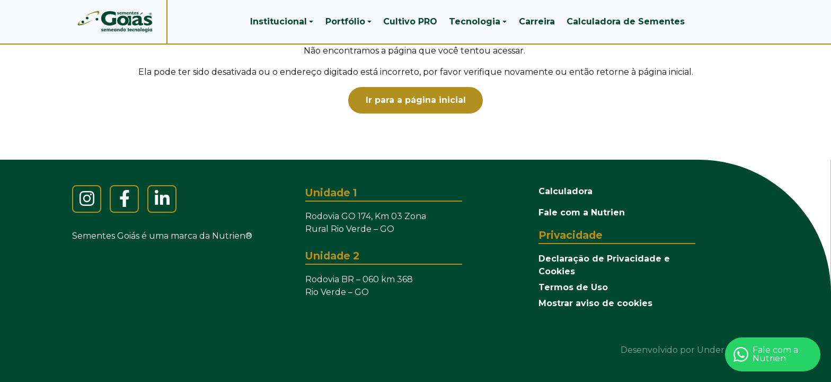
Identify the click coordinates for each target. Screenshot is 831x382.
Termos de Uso (573, 287)
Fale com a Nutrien (581, 212)
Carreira (537, 21)
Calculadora (565, 191)
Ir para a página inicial (416, 100)
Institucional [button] (278, 21)
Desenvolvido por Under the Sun (691, 350)
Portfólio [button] (345, 21)
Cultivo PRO (410, 21)
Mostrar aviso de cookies (595, 303)
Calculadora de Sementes (626, 21)
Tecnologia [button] (474, 21)
